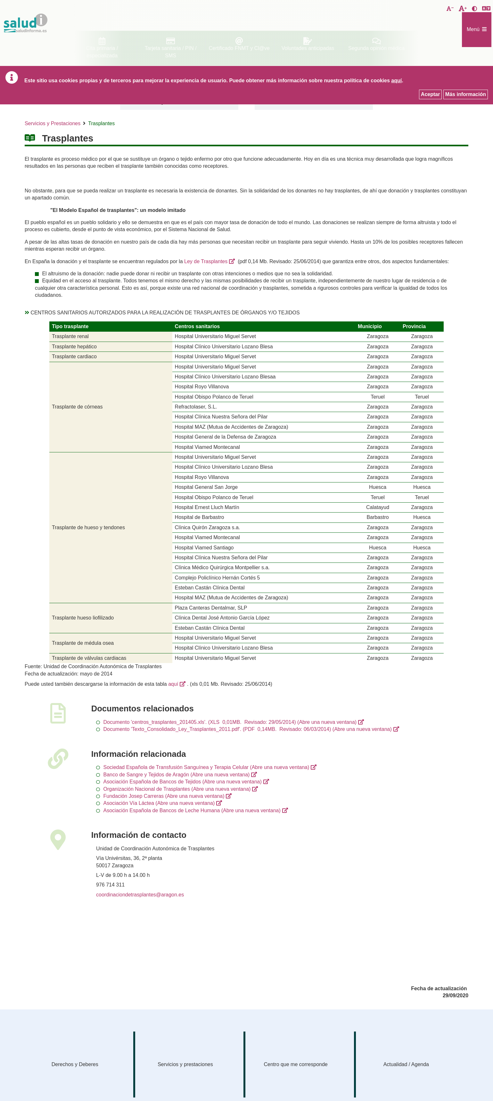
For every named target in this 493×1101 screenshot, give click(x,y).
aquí (173, 684)
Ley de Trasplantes (205, 261)
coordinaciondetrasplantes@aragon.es (140, 894)
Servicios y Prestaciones (52, 123)
